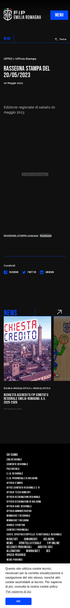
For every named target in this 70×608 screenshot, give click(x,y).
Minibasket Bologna (18, 520)
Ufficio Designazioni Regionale (23, 497)
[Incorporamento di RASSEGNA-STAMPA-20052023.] (35, 174)
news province (15, 560)
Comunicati (31, 539)
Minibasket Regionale (19, 516)
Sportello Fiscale (30, 543)
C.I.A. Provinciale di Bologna (22, 478)
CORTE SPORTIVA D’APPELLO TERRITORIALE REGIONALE (34, 534)
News (10, 543)
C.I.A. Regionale (15, 473)
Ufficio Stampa (15, 483)
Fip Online (53, 543)
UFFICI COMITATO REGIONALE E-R (23, 487)
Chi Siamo (12, 455)
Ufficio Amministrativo (19, 511)
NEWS (7, 38)
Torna (60, 39)
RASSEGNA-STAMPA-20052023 (21, 235)
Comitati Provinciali (18, 530)
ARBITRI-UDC (45, 547)
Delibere (48, 539)
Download (46, 235)
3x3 (48, 551)
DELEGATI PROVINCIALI (19, 547)
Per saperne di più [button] (18, 591)
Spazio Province (16, 555)
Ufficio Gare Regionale (19, 506)
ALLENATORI (13, 551)
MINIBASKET (33, 551)
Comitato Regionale (17, 464)
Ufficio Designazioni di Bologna (24, 502)
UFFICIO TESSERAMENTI (19, 492)
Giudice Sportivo (16, 525)
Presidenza (13, 469)
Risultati (12, 539)
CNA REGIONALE (14, 459)
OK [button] (18, 601)
